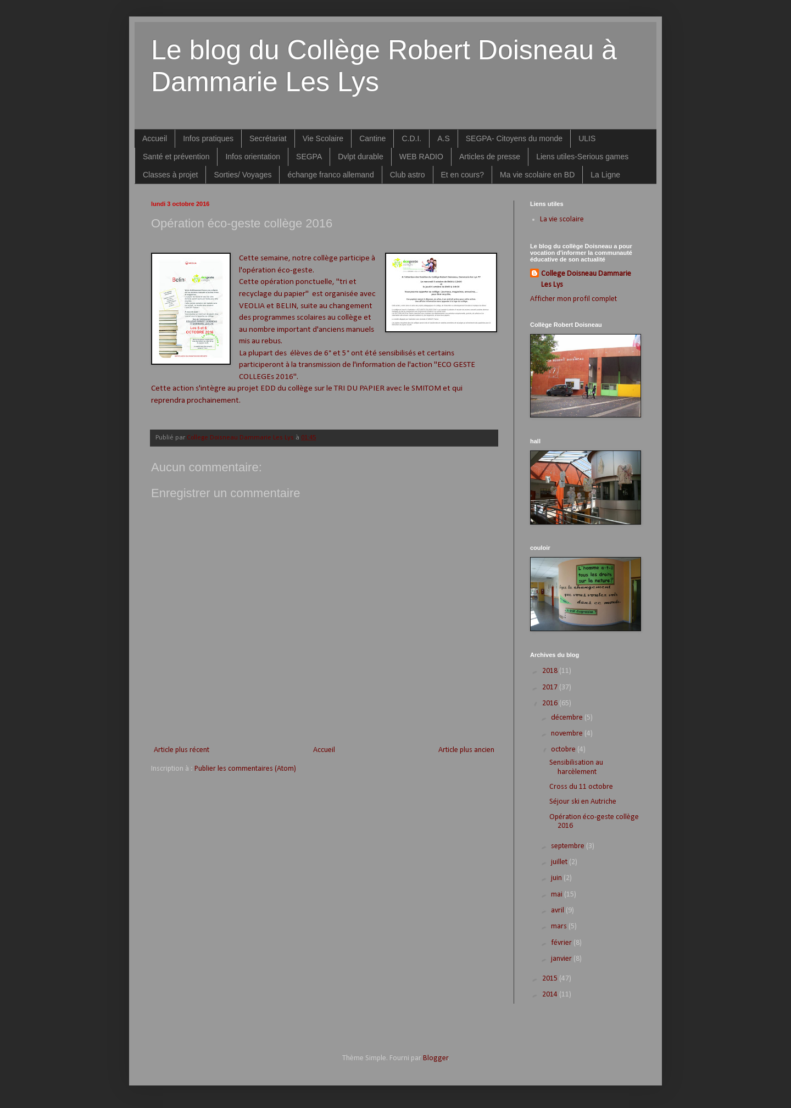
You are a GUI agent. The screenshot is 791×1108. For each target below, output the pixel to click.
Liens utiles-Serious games (582, 156)
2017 (550, 687)
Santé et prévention (176, 156)
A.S (443, 138)
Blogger (435, 1058)
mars (560, 926)
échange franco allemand (330, 174)
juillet (560, 862)
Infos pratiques (208, 138)
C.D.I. (411, 138)
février (562, 943)
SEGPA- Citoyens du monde (514, 138)
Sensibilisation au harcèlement (576, 767)
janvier (562, 959)
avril (558, 910)
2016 (550, 703)
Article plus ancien (466, 750)
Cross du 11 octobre (581, 787)
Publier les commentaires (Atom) (245, 769)
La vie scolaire (562, 219)
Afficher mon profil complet (573, 299)
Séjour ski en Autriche (582, 802)
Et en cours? (462, 174)
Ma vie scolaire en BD (537, 174)
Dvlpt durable (360, 156)
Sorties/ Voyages (242, 174)
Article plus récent (181, 750)
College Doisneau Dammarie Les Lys (586, 279)
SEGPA (309, 156)
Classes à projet (170, 174)
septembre (568, 846)
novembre (567, 734)
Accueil (154, 138)
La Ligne (605, 174)
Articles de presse (489, 156)
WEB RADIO (421, 156)
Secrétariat (268, 138)
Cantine (372, 138)
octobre (564, 749)
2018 (550, 671)
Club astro (407, 174)
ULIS (586, 138)
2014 (550, 994)
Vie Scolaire (323, 138)
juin (557, 878)
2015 (550, 979)
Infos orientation (252, 156)
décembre (567, 718)
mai (557, 894)
